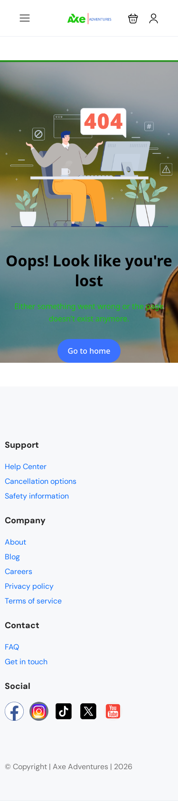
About (15, 542)
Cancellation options (40, 481)
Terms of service (33, 601)
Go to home (89, 351)
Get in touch (26, 662)
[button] (133, 18)
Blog (12, 557)
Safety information (37, 496)
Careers (18, 571)
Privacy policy (29, 586)
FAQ (12, 647)
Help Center (26, 466)
